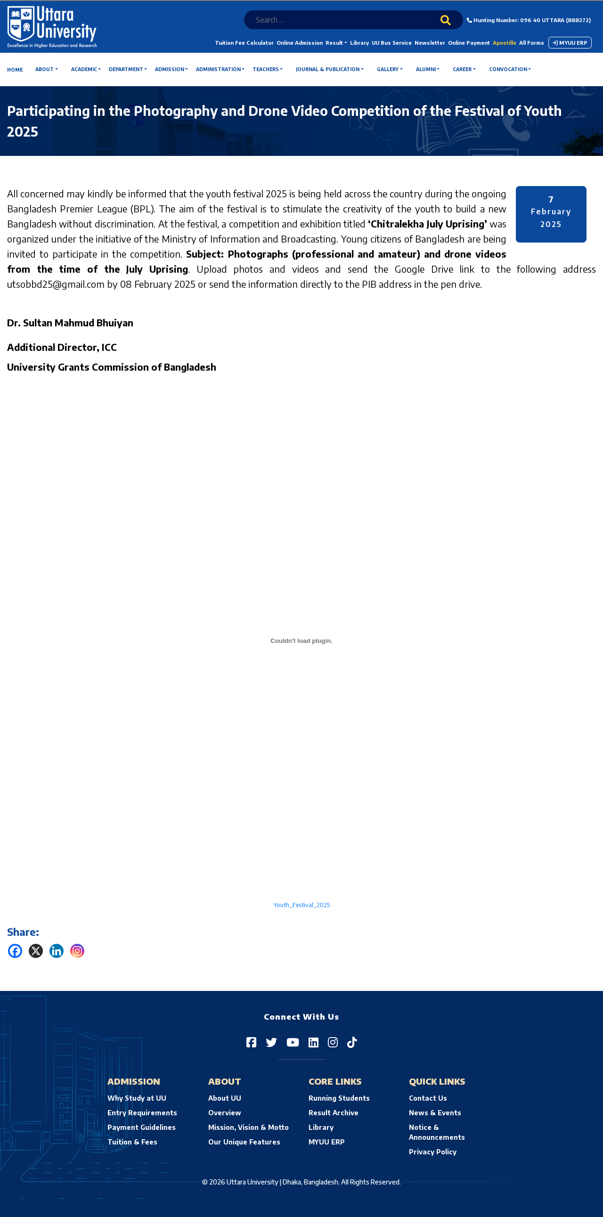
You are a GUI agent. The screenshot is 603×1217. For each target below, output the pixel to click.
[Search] (451, 26)
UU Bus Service (392, 43)
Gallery (388, 69)
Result (334, 43)
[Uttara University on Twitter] (271, 1042)
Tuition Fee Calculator (244, 43)
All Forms (531, 43)
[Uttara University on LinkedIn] (313, 1042)
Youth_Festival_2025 (302, 905)
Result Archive (334, 1113)
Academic (84, 69)
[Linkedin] (56, 951)
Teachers (266, 69)
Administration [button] (218, 69)
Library (359, 43)
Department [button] (126, 69)
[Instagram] (77, 951)
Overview (224, 1113)
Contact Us (428, 1098)
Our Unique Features (244, 1142)
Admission (169, 69)
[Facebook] (15, 951)
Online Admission (300, 43)
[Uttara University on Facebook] (251, 1042)
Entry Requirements (142, 1113)
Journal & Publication (327, 69)
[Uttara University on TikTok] (352, 1042)
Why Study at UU (136, 1098)
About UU (224, 1098)
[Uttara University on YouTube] (292, 1042)
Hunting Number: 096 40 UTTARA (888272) (529, 20)
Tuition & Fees (132, 1142)
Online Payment (469, 43)
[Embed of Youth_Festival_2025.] (301, 640)
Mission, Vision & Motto (248, 1127)
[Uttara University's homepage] (52, 26)
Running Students (339, 1098)
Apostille (504, 43)
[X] (36, 951)
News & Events (435, 1113)
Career (462, 69)
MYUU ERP (570, 43)
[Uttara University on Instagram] (333, 1042)
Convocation (508, 69)
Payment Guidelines (141, 1127)
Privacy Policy (432, 1152)
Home (15, 70)
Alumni (426, 69)
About (44, 69)
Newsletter (430, 43)
